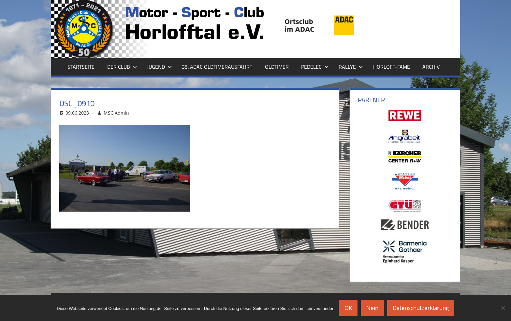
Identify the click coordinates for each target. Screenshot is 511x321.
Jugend (159, 67)
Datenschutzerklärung (421, 308)
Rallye (351, 67)
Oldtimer (277, 67)
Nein (372, 308)
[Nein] (503, 308)
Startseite (81, 67)
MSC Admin (116, 113)
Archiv (431, 67)
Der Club (122, 67)
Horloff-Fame (391, 67)
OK (348, 308)
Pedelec (315, 67)
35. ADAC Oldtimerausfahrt (217, 67)
